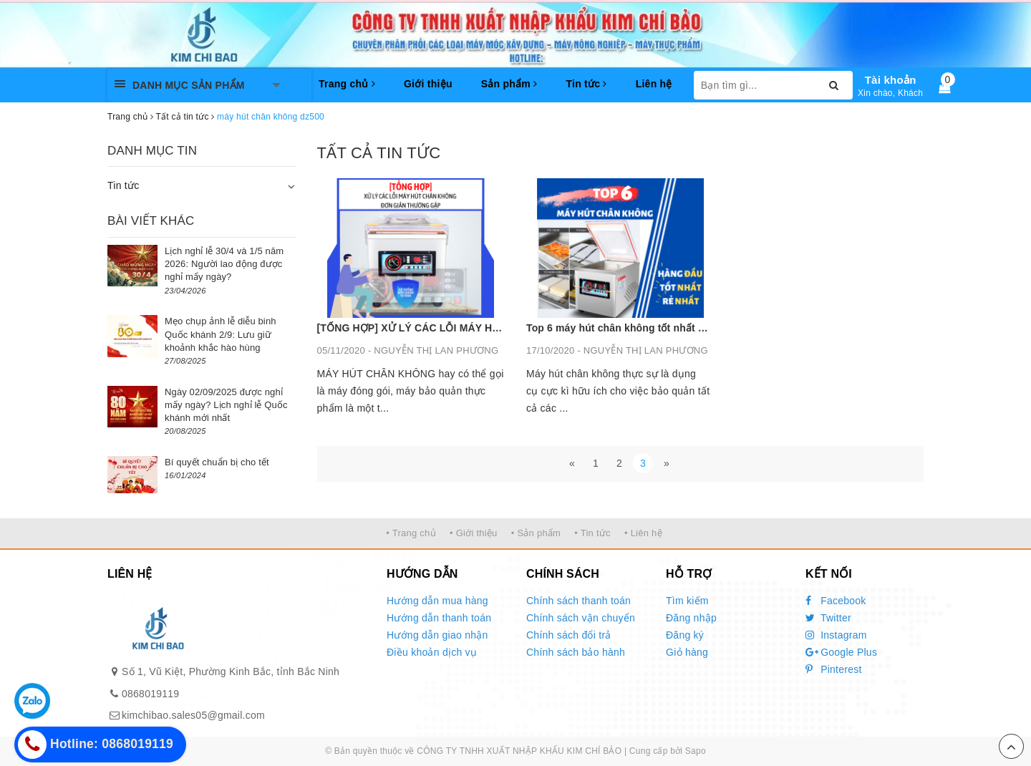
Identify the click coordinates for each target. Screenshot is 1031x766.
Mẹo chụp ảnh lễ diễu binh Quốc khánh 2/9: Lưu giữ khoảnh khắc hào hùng (220, 334)
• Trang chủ (411, 533)
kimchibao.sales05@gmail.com (193, 715)
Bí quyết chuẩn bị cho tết (217, 462)
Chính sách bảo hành (575, 652)
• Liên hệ (643, 533)
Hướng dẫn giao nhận (437, 635)
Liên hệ (654, 83)
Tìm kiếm (687, 600)
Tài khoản (890, 80)
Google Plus (841, 652)
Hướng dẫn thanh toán (439, 618)
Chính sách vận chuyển (580, 618)
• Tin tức (592, 533)
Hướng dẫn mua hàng (437, 600)
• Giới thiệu (474, 533)
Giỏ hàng (687, 652)
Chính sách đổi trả (568, 635)
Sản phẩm (509, 83)
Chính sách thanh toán (578, 600)
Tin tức (586, 83)
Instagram (836, 635)
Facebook (835, 600)
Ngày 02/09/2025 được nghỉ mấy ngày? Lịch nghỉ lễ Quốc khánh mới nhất (226, 405)
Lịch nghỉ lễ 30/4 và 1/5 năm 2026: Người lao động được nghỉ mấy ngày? (224, 264)
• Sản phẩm (536, 533)
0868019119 (150, 693)
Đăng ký (685, 635)
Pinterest (833, 669)
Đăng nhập (691, 618)
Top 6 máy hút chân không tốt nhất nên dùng (635, 328)
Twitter (828, 618)
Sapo (695, 751)
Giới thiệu (428, 83)
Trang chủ (347, 83)
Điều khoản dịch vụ (432, 652)
